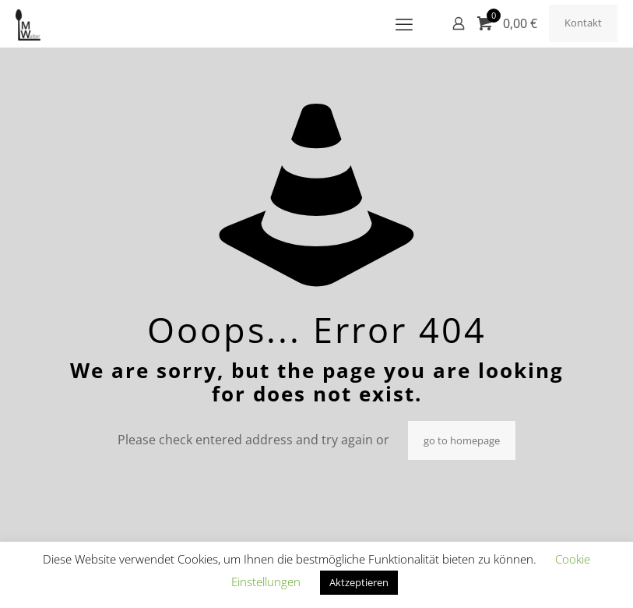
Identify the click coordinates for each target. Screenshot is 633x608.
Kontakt (583, 23)
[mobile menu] (404, 23)
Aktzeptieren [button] (359, 582)
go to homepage (462, 440)
